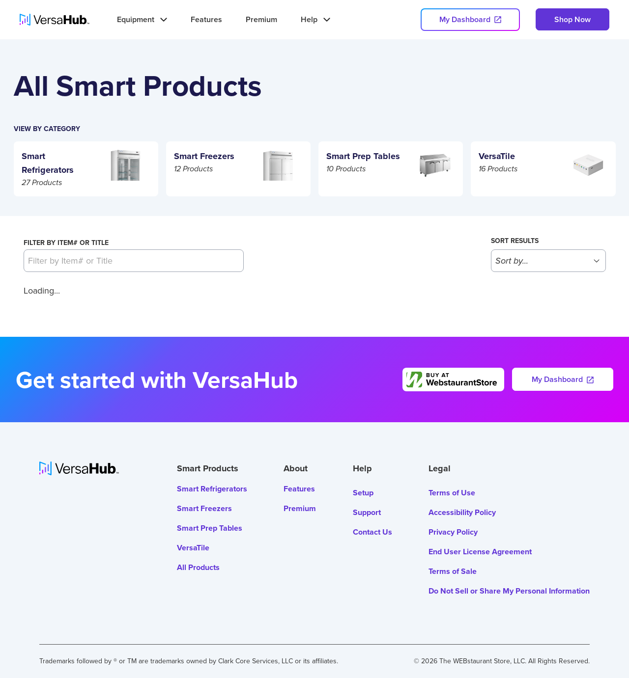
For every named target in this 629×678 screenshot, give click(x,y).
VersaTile (193, 547)
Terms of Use (452, 492)
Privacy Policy (453, 532)
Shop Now (572, 19)
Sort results (515, 240)
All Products (198, 567)
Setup (363, 492)
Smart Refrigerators (212, 488)
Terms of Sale (453, 571)
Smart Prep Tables (209, 528)
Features (206, 19)
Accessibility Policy (462, 512)
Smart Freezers (204, 508)
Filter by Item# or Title (66, 242)
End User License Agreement (480, 551)
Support (367, 512)
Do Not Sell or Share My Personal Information (509, 591)
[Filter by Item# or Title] (134, 260)
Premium (261, 19)
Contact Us (372, 532)
